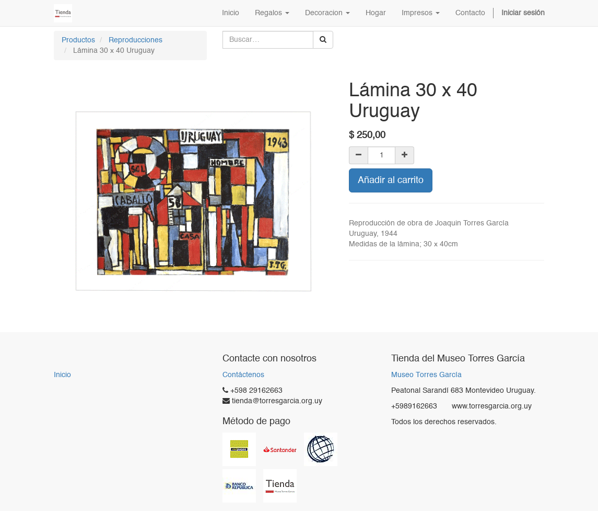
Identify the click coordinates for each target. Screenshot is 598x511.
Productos (78, 40)
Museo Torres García (426, 375)
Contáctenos (243, 375)
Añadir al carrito (391, 180)
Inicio (62, 375)
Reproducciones (135, 40)
